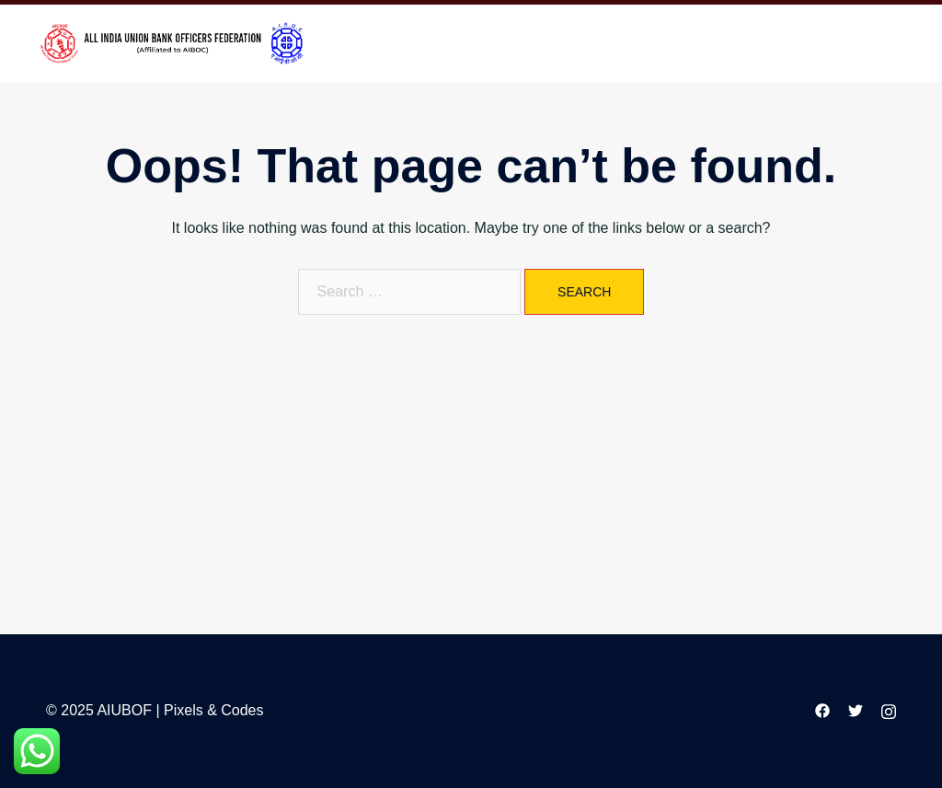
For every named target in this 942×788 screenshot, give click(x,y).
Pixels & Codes (214, 710)
